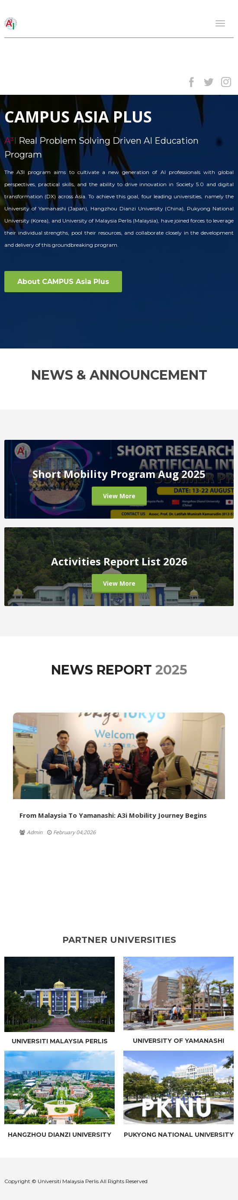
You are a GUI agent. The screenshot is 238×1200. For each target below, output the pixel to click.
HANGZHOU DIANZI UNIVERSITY (59, 1135)
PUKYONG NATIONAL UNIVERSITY (179, 1135)
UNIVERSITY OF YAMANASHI (178, 1041)
